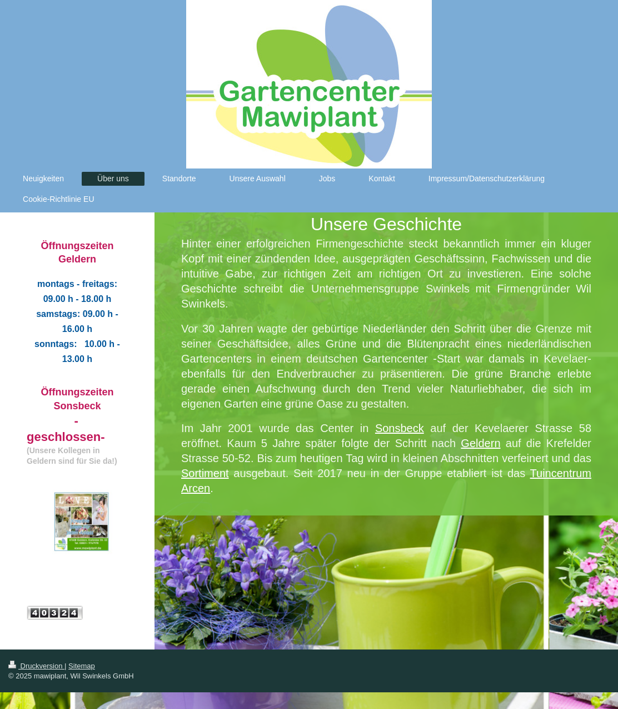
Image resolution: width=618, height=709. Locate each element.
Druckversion (36, 666)
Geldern (480, 443)
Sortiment (205, 473)
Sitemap (81, 666)
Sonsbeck (399, 428)
